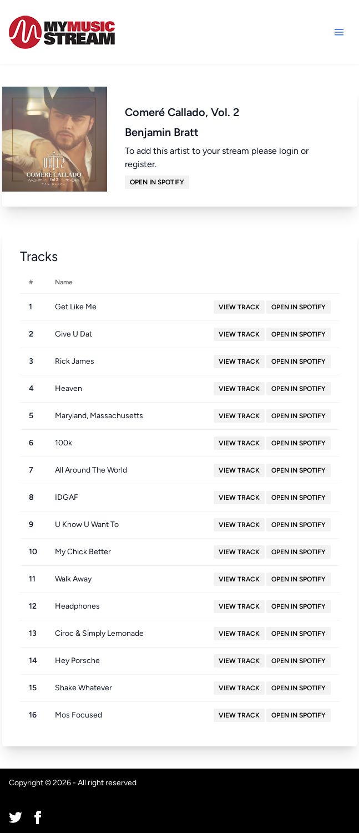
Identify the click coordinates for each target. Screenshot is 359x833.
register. (140, 164)
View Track (239, 307)
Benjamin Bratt (162, 132)
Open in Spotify (157, 182)
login (289, 150)
